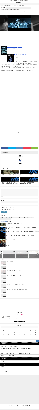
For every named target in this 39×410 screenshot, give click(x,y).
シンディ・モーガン (22, 218)
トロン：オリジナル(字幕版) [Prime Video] (22, 54)
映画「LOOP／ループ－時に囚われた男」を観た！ (9, 347)
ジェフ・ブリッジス (5, 9)
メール (2, 201)
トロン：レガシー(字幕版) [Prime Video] (14, 47)
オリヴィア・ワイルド (4, 218)
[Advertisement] (19, 39)
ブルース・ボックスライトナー (14, 9)
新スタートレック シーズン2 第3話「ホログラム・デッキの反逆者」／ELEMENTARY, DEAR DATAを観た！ (19, 352)
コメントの (4, 372)
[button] (1, 255)
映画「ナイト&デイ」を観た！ (34, 250)
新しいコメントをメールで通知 (8, 208)
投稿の (3, 370)
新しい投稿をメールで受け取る (8, 210)
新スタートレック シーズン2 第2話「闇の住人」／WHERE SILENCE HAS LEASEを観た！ (16, 354)
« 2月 (9, 339)
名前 (2, 198)
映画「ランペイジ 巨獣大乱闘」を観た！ (8, 356)
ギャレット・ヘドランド (14, 218)
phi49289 (20, 163)
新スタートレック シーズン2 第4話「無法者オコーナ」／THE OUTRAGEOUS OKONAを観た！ (17, 349)
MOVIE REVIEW (3, 7)
